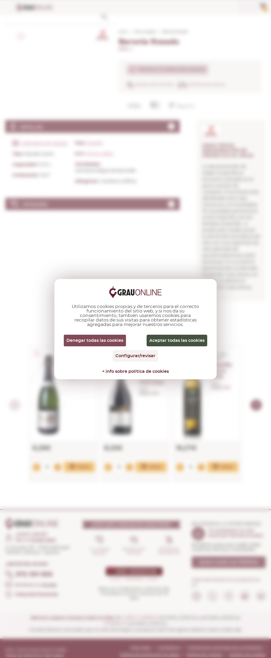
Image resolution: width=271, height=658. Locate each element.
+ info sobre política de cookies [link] (135, 371)
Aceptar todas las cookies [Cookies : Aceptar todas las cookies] (177, 340)
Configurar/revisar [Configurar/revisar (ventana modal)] (135, 356)
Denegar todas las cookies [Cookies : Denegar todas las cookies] (94, 340)
